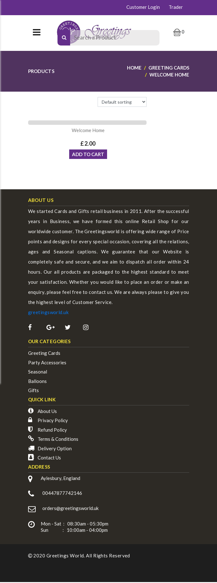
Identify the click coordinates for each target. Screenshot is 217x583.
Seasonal (37, 374)
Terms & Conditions (58, 441)
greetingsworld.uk (48, 314)
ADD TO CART (88, 156)
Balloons (37, 383)
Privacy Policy (53, 422)
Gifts (33, 392)
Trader (176, 7)
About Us (47, 413)
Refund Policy (52, 432)
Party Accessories (47, 364)
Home (134, 67)
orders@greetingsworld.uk (70, 510)
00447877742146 (62, 495)
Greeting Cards (44, 355)
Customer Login (143, 7)
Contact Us (49, 460)
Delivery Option (55, 450)
